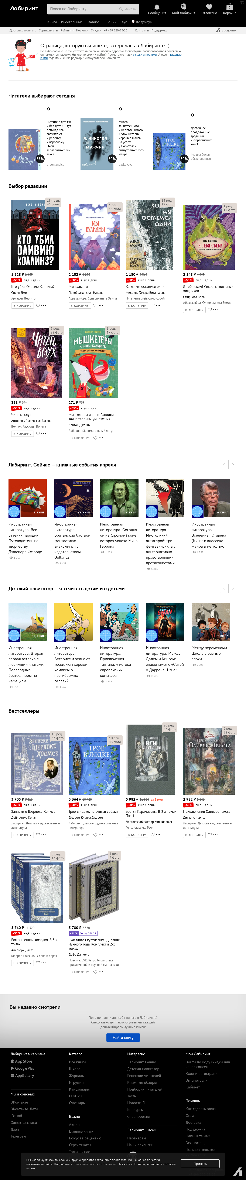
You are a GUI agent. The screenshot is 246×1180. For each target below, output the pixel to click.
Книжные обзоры (142, 1082)
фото (53, 204)
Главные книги (81, 1131)
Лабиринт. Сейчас (142, 1062)
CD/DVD (75, 1096)
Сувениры (77, 1102)
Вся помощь (196, 1142)
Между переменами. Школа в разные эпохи (210, 653)
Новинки (82, 30)
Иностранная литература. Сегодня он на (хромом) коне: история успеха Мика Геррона (119, 535)
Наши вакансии (140, 1144)
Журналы (77, 1075)
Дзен (15, 1129)
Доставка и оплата (23, 30)
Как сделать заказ (201, 1108)
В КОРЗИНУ (22, 306)
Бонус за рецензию (85, 1138)
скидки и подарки (145, 54)
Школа (74, 1068)
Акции (74, 1124)
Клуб (123, 22)
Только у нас (79, 1151)
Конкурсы (135, 1109)
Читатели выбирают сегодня (41, 95)
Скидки (96, 30)
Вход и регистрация (202, 1073)
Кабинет (193, 1087)
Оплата (192, 1115)
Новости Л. (136, 1102)
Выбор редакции (27, 186)
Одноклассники (24, 1122)
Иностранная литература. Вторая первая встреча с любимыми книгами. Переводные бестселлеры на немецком (26, 664)
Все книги (77, 1062)
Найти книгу (123, 1037)
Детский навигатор (143, 1068)
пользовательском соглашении (94, 1164)
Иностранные (71, 22)
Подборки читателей (144, 1089)
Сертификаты (48, 30)
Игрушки (76, 1082)
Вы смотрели (197, 1080)
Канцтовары (79, 1089)
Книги (52, 22)
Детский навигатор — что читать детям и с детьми (66, 588)
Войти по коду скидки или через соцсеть (208, 1064)
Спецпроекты (138, 1116)
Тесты (132, 1096)
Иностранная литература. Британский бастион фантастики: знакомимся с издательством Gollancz (72, 541)
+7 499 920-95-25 (115, 30)
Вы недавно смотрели (35, 1007)
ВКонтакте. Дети (24, 1109)
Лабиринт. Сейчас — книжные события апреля (62, 464)
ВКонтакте (19, 1102)
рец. (53, 200)
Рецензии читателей (144, 1075)
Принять (200, 1164)
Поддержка (159, 30)
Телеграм (18, 1136)
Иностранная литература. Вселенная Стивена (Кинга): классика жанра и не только (209, 535)
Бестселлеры (23, 711)
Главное (93, 22)
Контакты (142, 30)
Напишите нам (198, 1135)
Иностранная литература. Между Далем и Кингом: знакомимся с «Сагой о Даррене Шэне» (165, 659)
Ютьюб (16, 1115)
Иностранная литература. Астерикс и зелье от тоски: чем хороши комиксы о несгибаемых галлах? (72, 664)
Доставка (193, 1122)
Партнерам (136, 1138)
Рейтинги (67, 30)
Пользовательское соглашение (201, 1152)
